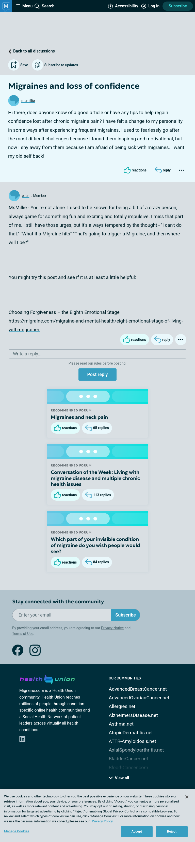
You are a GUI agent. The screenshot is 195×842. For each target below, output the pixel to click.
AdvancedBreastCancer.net (138, 689)
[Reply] (163, 170)
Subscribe (178, 6)
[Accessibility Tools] (123, 6)
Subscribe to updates (55, 65)
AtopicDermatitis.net (131, 733)
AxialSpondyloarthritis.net (136, 750)
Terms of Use (22, 634)
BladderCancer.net (128, 758)
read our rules (91, 363)
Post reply (97, 374)
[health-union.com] (47, 678)
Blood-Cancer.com (128, 767)
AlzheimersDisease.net (133, 715)
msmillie (28, 101)
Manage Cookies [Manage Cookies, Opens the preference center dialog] (16, 831)
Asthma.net (121, 724)
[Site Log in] (150, 6)
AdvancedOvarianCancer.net (139, 698)
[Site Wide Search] (44, 6)
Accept (137, 831)
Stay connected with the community (58, 601)
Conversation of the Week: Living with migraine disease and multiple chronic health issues (95, 478)
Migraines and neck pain (79, 417)
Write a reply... (27, 353)
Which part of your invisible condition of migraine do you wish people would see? (95, 545)
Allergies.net (122, 706)
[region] (97, 815)
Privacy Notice (112, 628)
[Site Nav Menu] (24, 6)
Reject (172, 831)
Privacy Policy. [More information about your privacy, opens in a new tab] (102, 821)
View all (119, 778)
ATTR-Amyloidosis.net (132, 741)
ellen (25, 196)
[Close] (186, 797)
